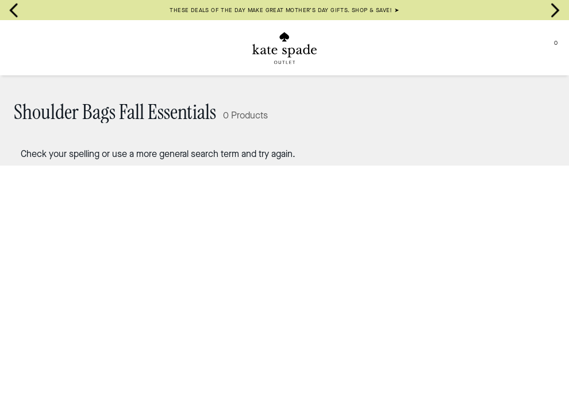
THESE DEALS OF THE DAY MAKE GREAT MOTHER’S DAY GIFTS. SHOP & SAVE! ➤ (284, 10)
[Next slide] (555, 10)
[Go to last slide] (14, 10)
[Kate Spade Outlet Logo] (284, 48)
